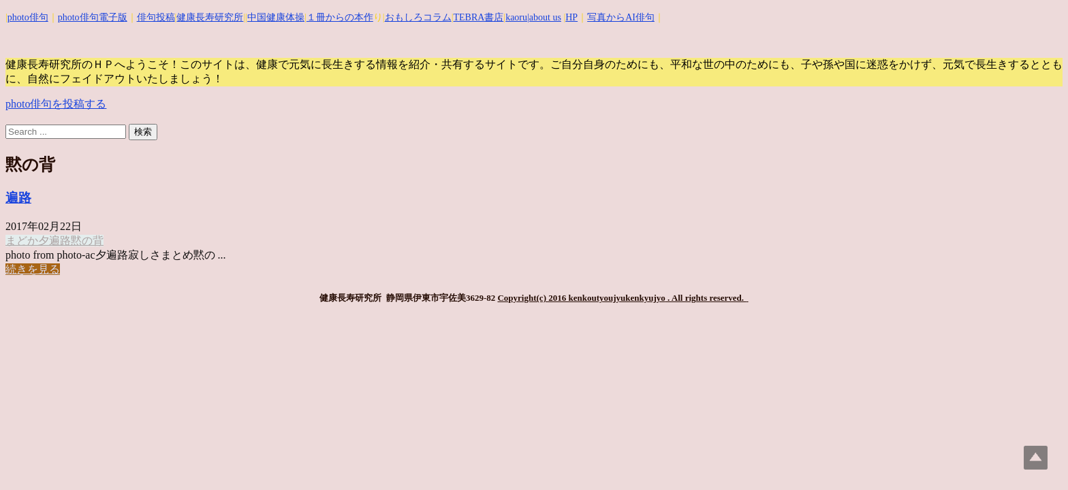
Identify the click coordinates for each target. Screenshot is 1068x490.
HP (571, 17)
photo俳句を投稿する (55, 104)
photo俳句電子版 (92, 17)
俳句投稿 (156, 17)
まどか (21, 240)
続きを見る (32, 269)
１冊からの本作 (340, 17)
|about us (544, 17)
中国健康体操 (275, 17)
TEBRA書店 (478, 17)
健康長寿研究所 (209, 17)
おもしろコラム (418, 17)
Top (1036, 458)
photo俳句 (27, 17)
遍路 (18, 198)
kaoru (516, 17)
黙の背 (87, 240)
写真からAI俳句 (621, 17)
